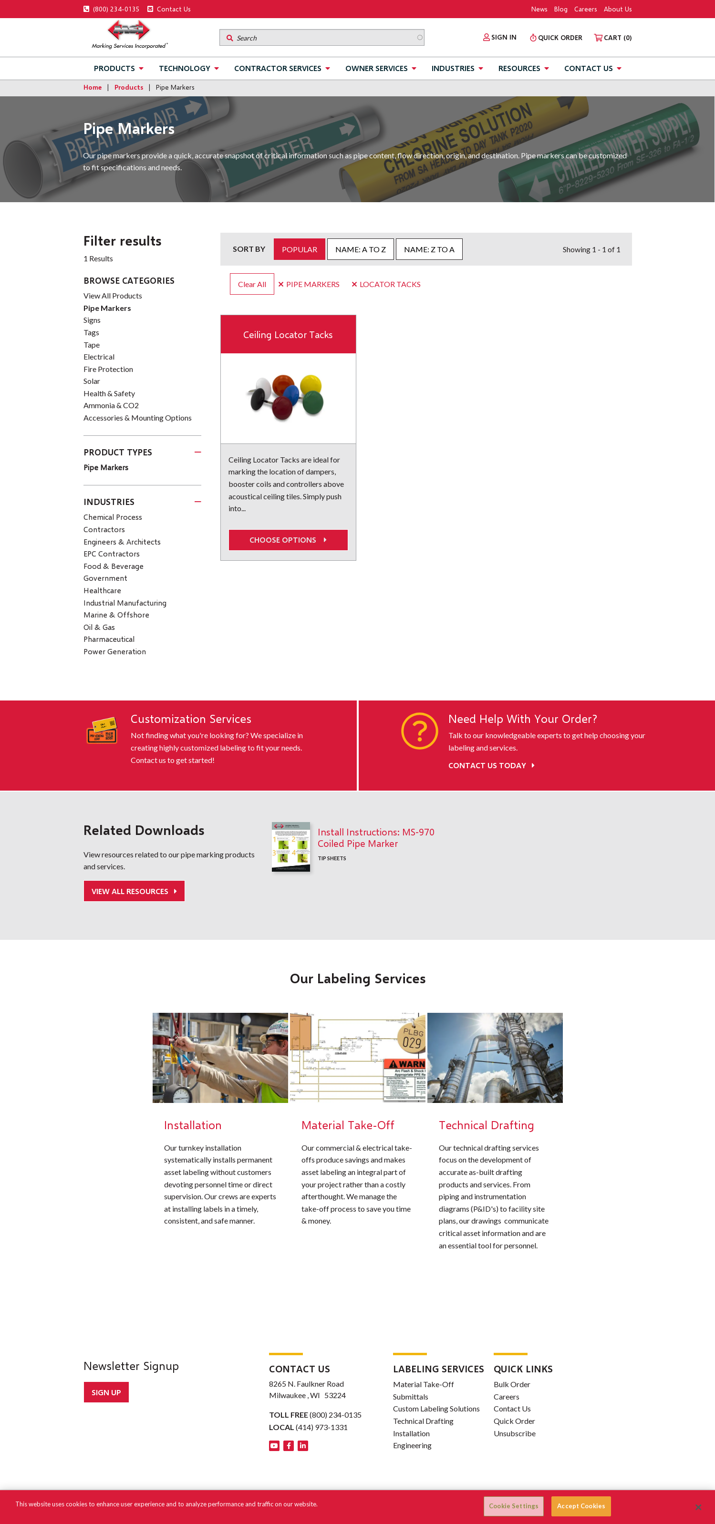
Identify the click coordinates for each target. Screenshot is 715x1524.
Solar (91, 380)
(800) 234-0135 (111, 9)
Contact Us (169, 9)
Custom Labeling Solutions (436, 1408)
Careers (585, 9)
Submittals (410, 1396)
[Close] (698, 1507)
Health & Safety (109, 393)
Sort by (249, 248)
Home (92, 87)
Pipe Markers (107, 307)
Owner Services (376, 67)
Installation (411, 1433)
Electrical (98, 356)
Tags (91, 332)
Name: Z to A (429, 249)
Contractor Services (277, 67)
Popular (299, 249)
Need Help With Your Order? (522, 718)
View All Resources (131, 891)
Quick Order (514, 1420)
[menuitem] (500, 37)
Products (114, 67)
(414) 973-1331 (322, 1426)
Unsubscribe (515, 1433)
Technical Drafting (423, 1420)
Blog (561, 9)
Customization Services (191, 718)
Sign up (106, 1392)
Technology (184, 67)
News (539, 9)
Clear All (252, 283)
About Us (618, 9)
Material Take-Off (423, 1384)
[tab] (142, 452)
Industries (453, 67)
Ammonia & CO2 (111, 405)
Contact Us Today (491, 765)
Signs (92, 319)
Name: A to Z (360, 249)
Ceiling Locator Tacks (288, 334)
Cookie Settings (514, 1506)
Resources (519, 67)
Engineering (412, 1445)
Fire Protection (108, 368)
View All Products (112, 295)
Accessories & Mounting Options (137, 417)
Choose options (288, 539)
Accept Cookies (581, 1506)
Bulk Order (512, 1384)
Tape (91, 344)
